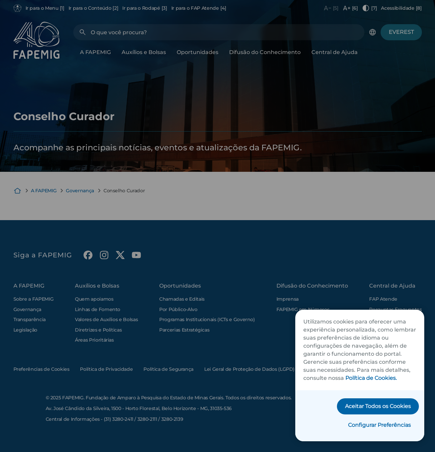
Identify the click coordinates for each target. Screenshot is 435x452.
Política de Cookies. (371, 378)
